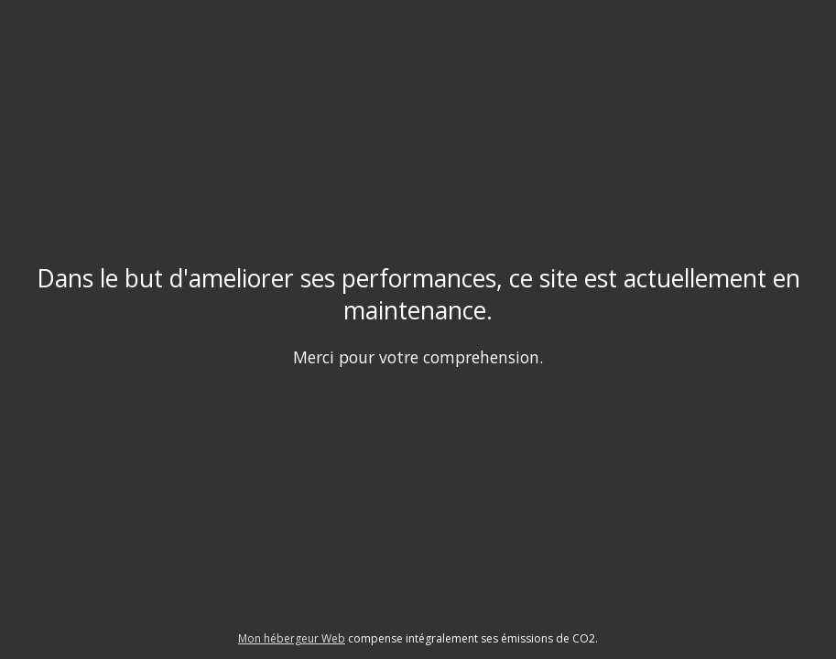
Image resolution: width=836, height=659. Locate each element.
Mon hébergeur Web (291, 638)
